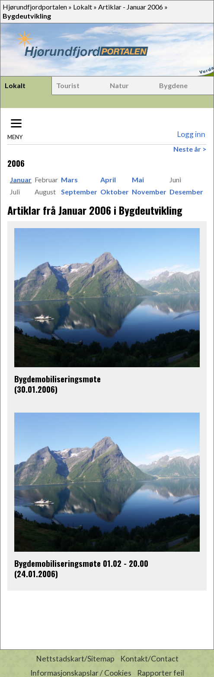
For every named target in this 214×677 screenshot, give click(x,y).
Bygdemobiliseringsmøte (57, 379)
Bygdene (173, 85)
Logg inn (191, 134)
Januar (21, 179)
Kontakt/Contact (149, 658)
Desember (186, 192)
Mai (138, 179)
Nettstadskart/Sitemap (75, 658)
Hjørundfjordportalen (35, 7)
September (79, 192)
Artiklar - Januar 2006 (130, 7)
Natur (119, 85)
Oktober (114, 192)
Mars (69, 179)
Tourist (68, 85)
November (149, 192)
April (108, 179)
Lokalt (82, 7)
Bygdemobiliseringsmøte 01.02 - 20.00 (81, 563)
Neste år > (190, 149)
